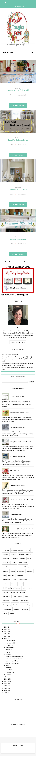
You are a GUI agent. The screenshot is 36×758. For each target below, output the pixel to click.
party (30, 588)
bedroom (18, 138)
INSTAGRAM (9, 2)
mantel (21, 584)
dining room (18, 187)
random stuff (14, 592)
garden (13, 571)
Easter (14, 562)
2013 (6, 677)
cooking (22, 558)
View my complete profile (18, 342)
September (9, 647)
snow (14, 596)
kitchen (14, 584)
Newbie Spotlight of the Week (11, 588)
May (7, 665)
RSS (29, 2)
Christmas (15, 558)
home (14, 579)
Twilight (29, 605)
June (7, 654)
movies (27, 584)
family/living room (18, 237)
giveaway (29, 571)
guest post (11, 575)
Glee (4, 575)
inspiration (6, 584)
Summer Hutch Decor (18, 189)
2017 (6, 631)
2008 (6, 688)
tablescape (15, 600)
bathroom (5, 554)
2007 (6, 690)
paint (24, 588)
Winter (5, 613)
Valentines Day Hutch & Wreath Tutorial (21, 500)
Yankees (11, 613)
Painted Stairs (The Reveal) (17, 485)
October (9, 645)
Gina (18, 327)
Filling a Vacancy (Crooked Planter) (20, 442)
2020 (6, 627)
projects (5, 592)
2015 (6, 636)
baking (28, 550)
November (9, 643)
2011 (6, 681)
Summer (27, 596)
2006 (6, 692)
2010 (6, 683)
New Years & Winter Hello (17, 427)
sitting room (6, 596)
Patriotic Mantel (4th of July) (18, 90)
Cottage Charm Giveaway (17, 396)
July (7, 652)
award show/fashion (17, 550)
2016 (6, 634)
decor (29, 558)
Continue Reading (18, 105)
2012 (6, 679)
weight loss (25, 609)
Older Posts (27, 262)
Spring (20, 596)
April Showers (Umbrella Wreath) (19, 413)
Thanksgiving (7, 605)
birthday (21, 554)
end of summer (23, 562)
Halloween (20, 575)
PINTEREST (21, 2)
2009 (6, 686)
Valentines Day (7, 609)
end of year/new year (9, 567)
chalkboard (6, 558)
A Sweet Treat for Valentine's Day (19, 471)
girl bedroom (20, 571)
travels (15, 605)
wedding (16, 609)
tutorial (22, 605)
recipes (22, 592)
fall (18, 567)
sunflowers (6, 600)
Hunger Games (23, 579)
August (8, 650)
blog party (29, 554)
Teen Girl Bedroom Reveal (18, 140)
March (8, 670)
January (8, 674)
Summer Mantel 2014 (18, 239)
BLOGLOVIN (19, 6)
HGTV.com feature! (16, 514)
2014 (6, 638)
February (9, 672)
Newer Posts (9, 262)
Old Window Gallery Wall (17, 456)
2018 (6, 629)
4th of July (18, 88)
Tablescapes (24, 600)
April (7, 667)
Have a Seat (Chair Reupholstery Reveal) (21, 529)
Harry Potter (6, 579)
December (9, 640)
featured (5, 571)
